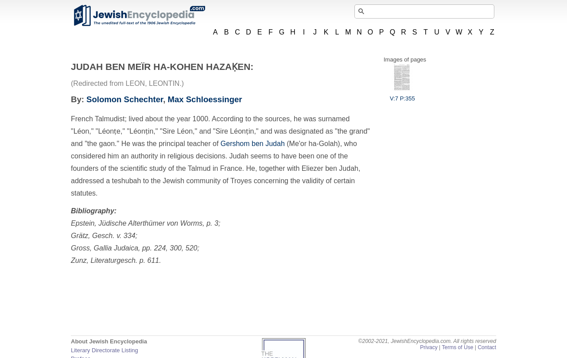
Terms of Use (457, 347)
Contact (487, 347)
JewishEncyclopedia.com (139, 15)
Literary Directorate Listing (104, 350)
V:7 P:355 (402, 95)
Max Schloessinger (205, 99)
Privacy (429, 347)
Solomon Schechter (124, 99)
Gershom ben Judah (253, 143)
